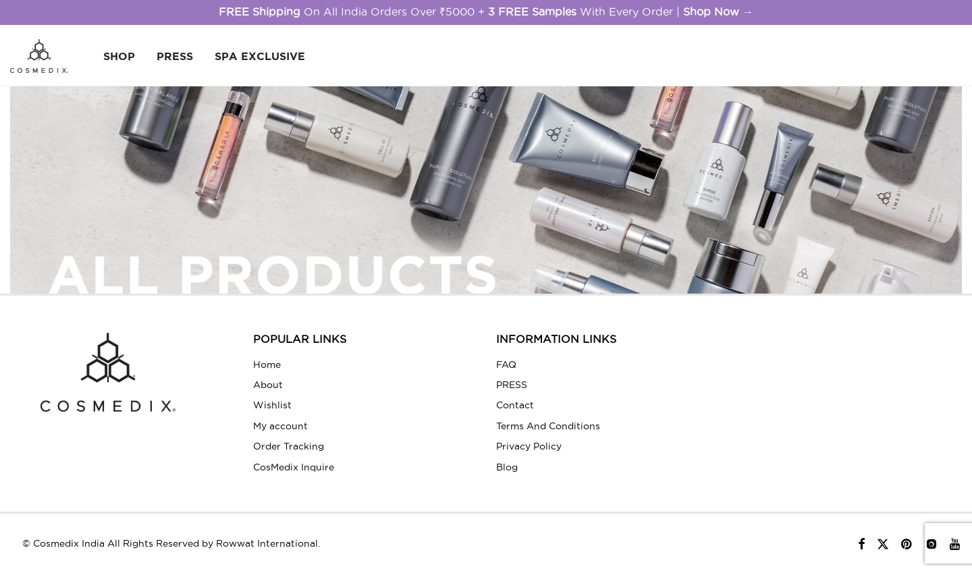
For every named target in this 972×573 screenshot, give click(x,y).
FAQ (506, 364)
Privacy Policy (529, 446)
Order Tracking (288, 446)
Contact (515, 405)
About (268, 384)
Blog (507, 467)
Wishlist (272, 405)
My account (280, 425)
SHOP (119, 56)
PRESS (175, 56)
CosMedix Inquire (293, 467)
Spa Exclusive (260, 56)
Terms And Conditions (548, 425)
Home (267, 364)
